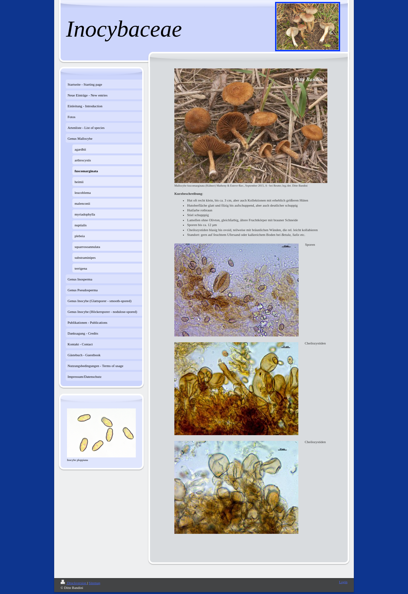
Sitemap (94, 583)
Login (343, 582)
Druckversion (74, 583)
